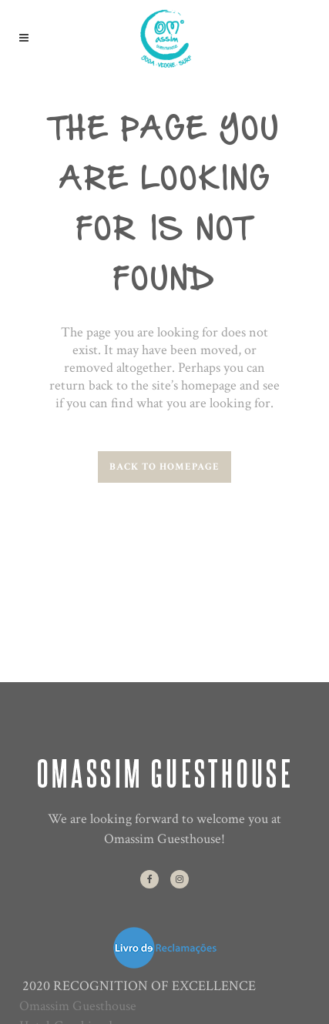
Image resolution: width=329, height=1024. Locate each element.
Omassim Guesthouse (77, 1006)
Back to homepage (164, 467)
